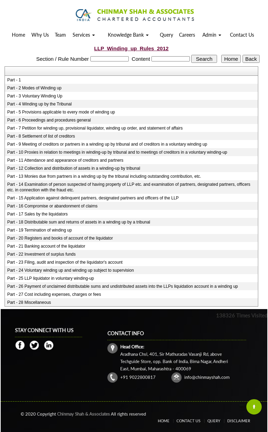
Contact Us (242, 35)
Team (60, 35)
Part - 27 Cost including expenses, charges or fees (54, 294)
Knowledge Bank (128, 35)
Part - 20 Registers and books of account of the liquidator (60, 238)
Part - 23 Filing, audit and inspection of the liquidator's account (65, 262)
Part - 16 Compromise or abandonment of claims (52, 206)
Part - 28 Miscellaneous (29, 302)
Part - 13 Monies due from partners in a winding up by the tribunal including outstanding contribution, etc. (104, 176)
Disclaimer (230, 421)
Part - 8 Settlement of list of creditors (41, 136)
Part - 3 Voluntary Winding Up (34, 96)
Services (84, 35)
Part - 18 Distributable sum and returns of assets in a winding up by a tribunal (78, 222)
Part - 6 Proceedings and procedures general (49, 120)
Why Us (40, 35)
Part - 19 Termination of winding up (39, 230)
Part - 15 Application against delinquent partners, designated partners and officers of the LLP (93, 198)
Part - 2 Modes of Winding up (34, 88)
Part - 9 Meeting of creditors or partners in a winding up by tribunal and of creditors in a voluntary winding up (107, 144)
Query (166, 35)
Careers (187, 35)
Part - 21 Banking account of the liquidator (46, 246)
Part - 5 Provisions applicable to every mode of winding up (61, 112)
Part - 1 (14, 80)
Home (18, 35)
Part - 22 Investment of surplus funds (41, 254)
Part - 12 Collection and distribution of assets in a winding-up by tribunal (73, 168)
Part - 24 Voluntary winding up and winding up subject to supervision (70, 270)
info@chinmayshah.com (200, 373)
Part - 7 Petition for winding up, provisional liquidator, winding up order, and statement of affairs (95, 128)
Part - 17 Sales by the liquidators (37, 214)
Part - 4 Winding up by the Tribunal (39, 104)
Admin (211, 35)
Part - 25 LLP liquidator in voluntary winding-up (50, 278)
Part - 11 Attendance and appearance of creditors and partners (65, 160)
